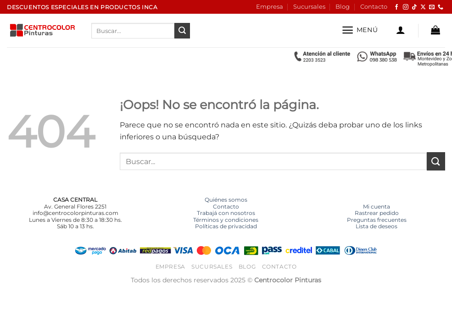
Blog (342, 6)
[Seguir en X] (423, 7)
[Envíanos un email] (432, 7)
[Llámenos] (440, 7)
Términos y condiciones (225, 219)
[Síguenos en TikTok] (414, 7)
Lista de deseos (376, 226)
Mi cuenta (376, 206)
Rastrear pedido (377, 212)
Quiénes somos (226, 199)
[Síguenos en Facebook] (396, 7)
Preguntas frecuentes (377, 219)
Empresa (269, 6)
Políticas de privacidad (226, 226)
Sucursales (309, 6)
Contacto (373, 6)
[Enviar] (182, 30)
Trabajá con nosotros (226, 212)
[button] (359, 30)
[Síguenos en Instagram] (405, 7)
